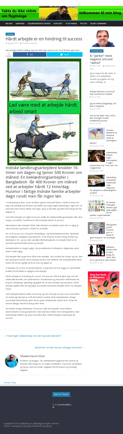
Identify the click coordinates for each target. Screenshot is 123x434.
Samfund (20, 23)
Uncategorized (96, 51)
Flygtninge (71, 23)
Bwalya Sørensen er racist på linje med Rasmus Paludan (102, 92)
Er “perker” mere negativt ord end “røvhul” (101, 59)
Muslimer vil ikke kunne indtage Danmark (60, 347)
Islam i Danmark (98, 23)
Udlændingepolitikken (39, 23)
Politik (83, 23)
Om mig (8, 23)
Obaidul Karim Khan (30, 43)
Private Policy (10, 382)
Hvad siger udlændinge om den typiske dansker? (32, 335)
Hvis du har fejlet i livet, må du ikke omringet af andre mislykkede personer (102, 118)
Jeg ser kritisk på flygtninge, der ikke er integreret (103, 104)
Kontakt (58, 23)
